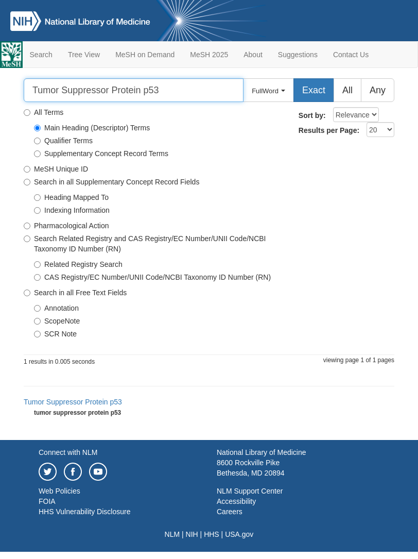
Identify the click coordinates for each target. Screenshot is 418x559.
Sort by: (312, 115)
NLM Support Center (250, 491)
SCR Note (55, 334)
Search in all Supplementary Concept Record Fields (111, 182)
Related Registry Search (78, 264)
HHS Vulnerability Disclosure (84, 511)
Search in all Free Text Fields (75, 293)
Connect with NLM (68, 452)
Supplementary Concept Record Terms (101, 153)
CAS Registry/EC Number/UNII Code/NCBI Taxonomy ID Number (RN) (152, 277)
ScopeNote (57, 321)
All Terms (43, 112)
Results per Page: (329, 130)
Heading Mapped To (71, 197)
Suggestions (298, 54)
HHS (211, 534)
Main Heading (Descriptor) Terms (92, 128)
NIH (192, 534)
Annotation (56, 308)
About (253, 54)
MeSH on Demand (145, 54)
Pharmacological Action (66, 226)
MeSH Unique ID (56, 169)
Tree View (84, 54)
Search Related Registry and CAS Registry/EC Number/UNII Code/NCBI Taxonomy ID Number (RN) (145, 243)
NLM (172, 534)
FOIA (47, 501)
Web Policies (59, 491)
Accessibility (236, 501)
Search (41, 54)
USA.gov (239, 534)
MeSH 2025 (209, 54)
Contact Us (351, 54)
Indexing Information (72, 210)
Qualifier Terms (63, 141)
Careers (229, 511)
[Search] (133, 90)
